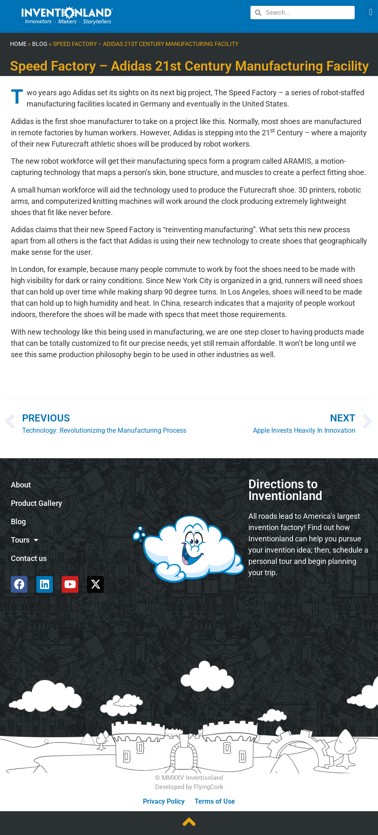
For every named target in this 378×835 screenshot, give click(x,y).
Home (18, 44)
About (21, 485)
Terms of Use (215, 801)
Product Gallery (36, 503)
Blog (40, 44)
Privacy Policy (164, 801)
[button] (371, 12)
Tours (24, 540)
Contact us (29, 558)
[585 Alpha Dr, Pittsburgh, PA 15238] (308, 606)
